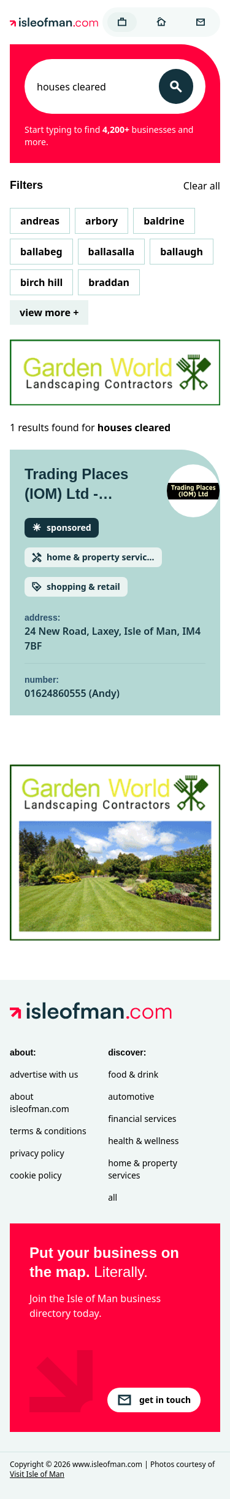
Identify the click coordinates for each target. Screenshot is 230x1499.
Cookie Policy (35, 1175)
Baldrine (164, 221)
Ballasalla (111, 251)
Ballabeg (41, 251)
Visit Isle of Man (37, 1474)
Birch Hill (41, 282)
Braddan (108, 282)
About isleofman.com (39, 1103)
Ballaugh (181, 251)
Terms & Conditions (48, 1131)
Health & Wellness (143, 1141)
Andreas (39, 221)
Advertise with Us (44, 1074)
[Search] (176, 86)
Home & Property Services (142, 1169)
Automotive (131, 1096)
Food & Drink (133, 1074)
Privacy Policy (37, 1153)
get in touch (154, 1400)
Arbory (101, 221)
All (112, 1197)
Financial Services (142, 1118)
